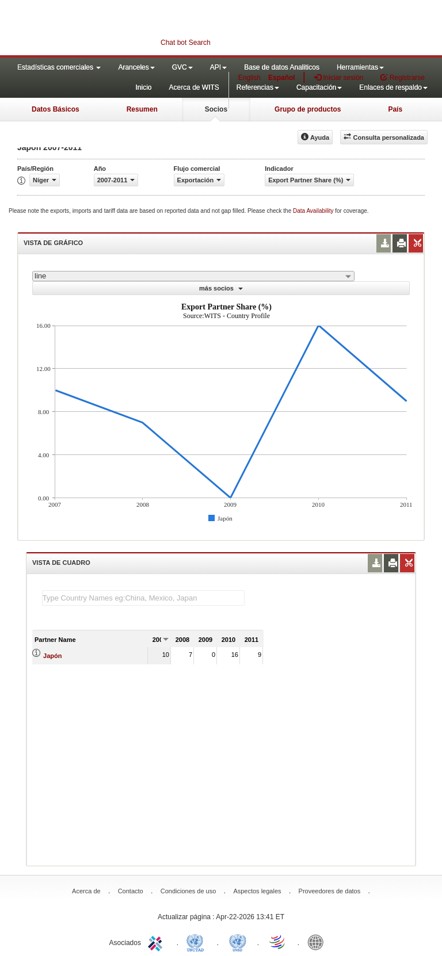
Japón (52, 655)
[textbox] (143, 598)
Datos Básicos (55, 109)
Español (281, 78)
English (249, 78)
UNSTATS (237, 941)
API (218, 67)
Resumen (142, 109)
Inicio (143, 87)
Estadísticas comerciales (59, 67)
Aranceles (136, 67)
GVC (182, 67)
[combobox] (193, 276)
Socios (216, 109)
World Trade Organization (277, 941)
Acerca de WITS (194, 87)
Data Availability (314, 211)
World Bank (318, 941)
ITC (157, 941)
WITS (115, 29)
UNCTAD (197, 941)
